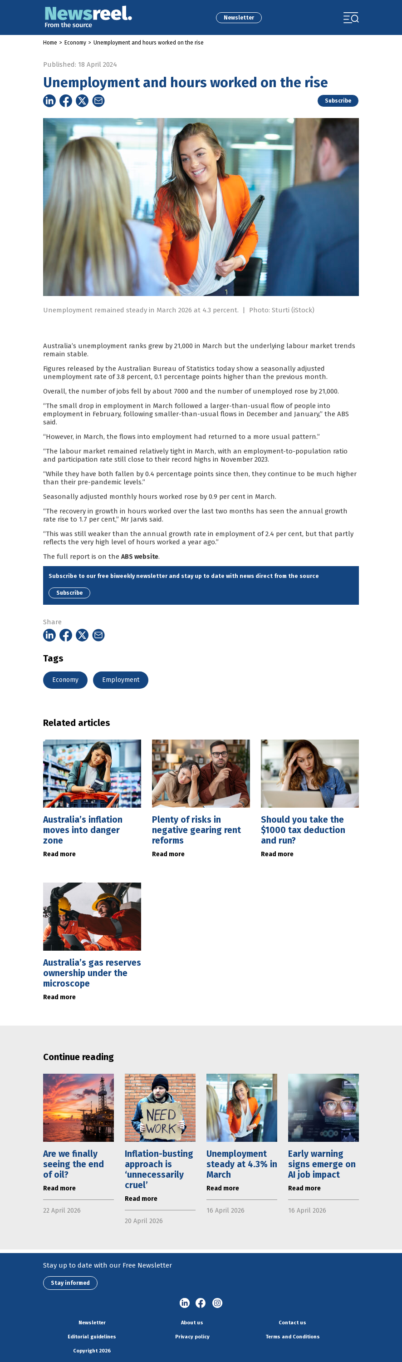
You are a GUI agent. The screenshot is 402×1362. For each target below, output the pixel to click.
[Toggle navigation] (351, 17)
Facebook (201, 1303)
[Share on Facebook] (65, 100)
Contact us (292, 1323)
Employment (120, 680)
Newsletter (239, 18)
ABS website (139, 573)
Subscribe (338, 101)
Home (50, 42)
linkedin (184, 1303)
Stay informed (70, 1283)
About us (192, 1323)
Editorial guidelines (92, 1337)
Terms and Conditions (292, 1337)
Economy (75, 42)
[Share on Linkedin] (49, 100)
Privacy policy (192, 1337)
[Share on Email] (98, 100)
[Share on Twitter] (82, 100)
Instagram (217, 1303)
